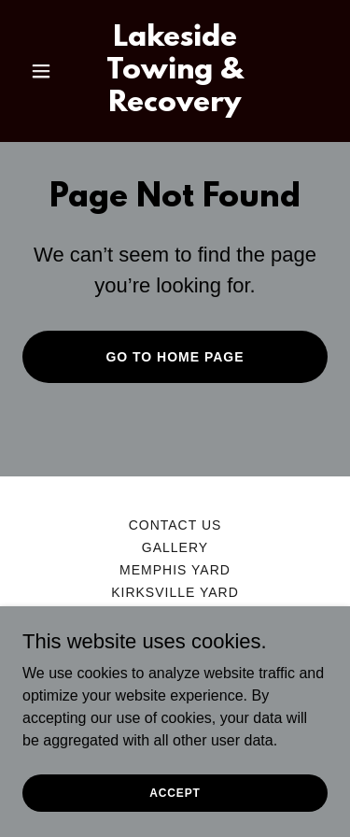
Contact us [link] (175, 525)
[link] (175, 106)
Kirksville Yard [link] (175, 592)
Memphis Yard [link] (175, 569)
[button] (45, 71)
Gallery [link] (175, 547)
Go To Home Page (174, 356)
